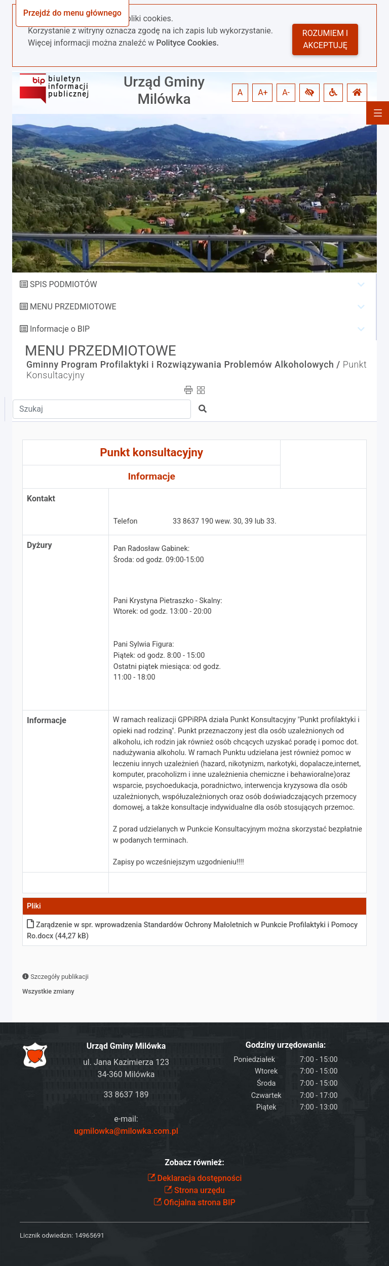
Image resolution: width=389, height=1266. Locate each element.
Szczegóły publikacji (55, 976)
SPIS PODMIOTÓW (63, 284)
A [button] (240, 92)
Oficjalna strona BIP (194, 1202)
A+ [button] (263, 92)
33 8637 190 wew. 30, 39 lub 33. (225, 521)
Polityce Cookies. (187, 43)
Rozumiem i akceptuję (325, 39)
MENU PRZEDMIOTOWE (73, 306)
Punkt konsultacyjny (151, 452)
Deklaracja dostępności (194, 1178)
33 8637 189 (126, 1094)
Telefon (125, 521)
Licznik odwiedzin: (46, 1235)
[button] (309, 93)
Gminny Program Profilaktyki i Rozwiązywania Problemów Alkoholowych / (183, 365)
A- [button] (286, 92)
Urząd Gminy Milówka (164, 90)
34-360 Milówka (125, 1074)
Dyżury (39, 545)
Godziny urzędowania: (286, 1045)
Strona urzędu (194, 1190)
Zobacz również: (194, 1162)
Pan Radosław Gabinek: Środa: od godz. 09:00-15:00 (158, 554)
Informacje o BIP (60, 329)
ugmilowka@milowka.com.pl (126, 1131)
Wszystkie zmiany (48, 991)
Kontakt (41, 498)
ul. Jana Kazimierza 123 (126, 1062)
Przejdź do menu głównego (72, 13)
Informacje (151, 476)
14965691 (89, 1235)
